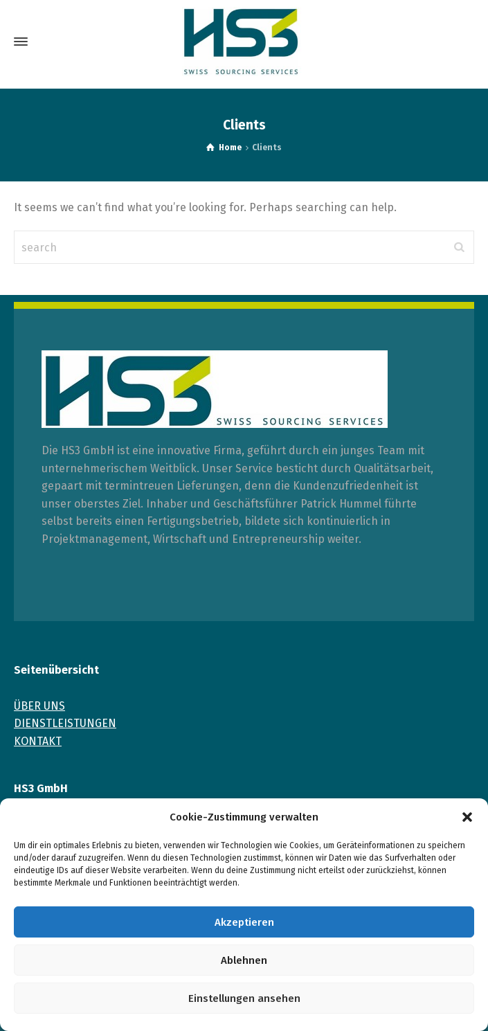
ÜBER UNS (39, 705)
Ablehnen (244, 960)
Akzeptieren (244, 922)
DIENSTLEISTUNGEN (65, 723)
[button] (467, 817)
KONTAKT (38, 741)
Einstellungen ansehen (244, 998)
